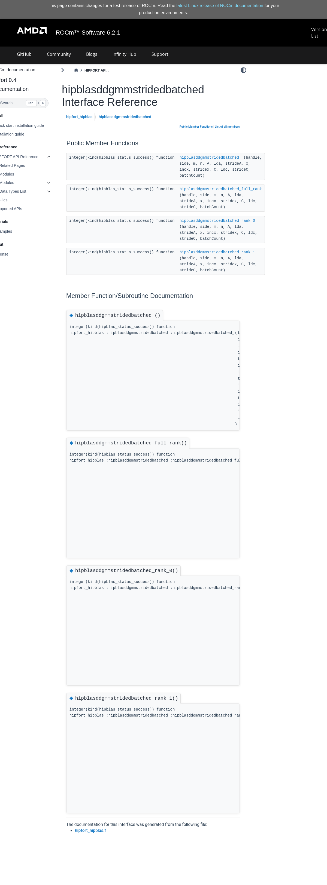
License (14, 254)
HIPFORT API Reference (28, 157)
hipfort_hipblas (91, 117)
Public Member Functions (196, 126)
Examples (15, 231)
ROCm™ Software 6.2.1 (88, 32)
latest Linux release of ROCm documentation (220, 5)
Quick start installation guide (31, 125)
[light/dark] (243, 70)
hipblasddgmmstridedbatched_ (223, 157)
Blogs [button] (91, 54)
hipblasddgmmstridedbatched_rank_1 (229, 252)
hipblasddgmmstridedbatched (137, 117)
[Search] (32, 103)
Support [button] (160, 54)
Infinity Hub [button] (124, 54)
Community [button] (59, 54)
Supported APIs (20, 209)
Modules (18, 174)
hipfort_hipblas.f (102, 830)
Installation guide (22, 134)
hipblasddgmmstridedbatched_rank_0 (229, 220)
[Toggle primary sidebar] (75, 70)
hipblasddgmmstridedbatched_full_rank (233, 189)
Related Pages (24, 165)
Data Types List (24, 191)
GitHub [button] (24, 54)
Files (15, 200)
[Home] (88, 70)
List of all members (227, 126)
